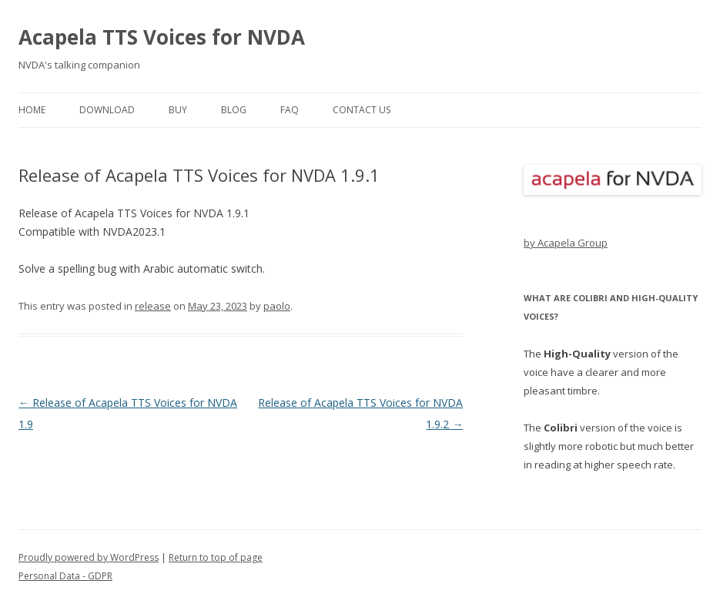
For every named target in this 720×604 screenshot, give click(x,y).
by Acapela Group (566, 243)
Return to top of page (216, 557)
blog (233, 109)
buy (178, 109)
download (107, 109)
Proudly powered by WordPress (88, 557)
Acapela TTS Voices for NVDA (161, 37)
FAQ (289, 109)
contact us (361, 109)
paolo (276, 306)
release (153, 306)
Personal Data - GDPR (65, 575)
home (31, 109)
